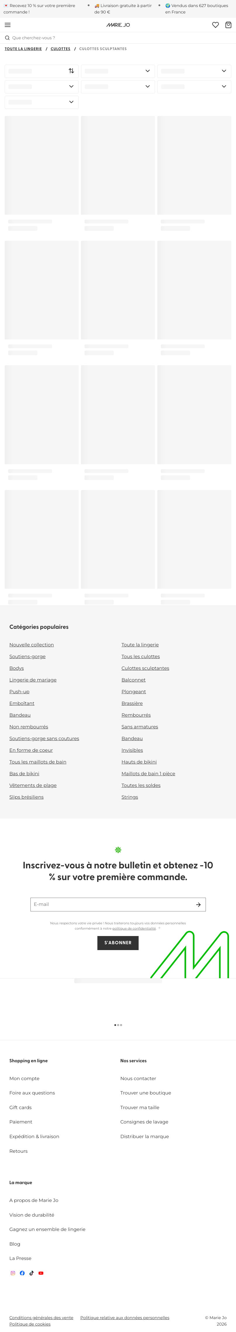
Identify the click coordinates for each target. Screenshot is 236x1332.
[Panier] (228, 24)
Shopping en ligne (28, 1061)
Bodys (16, 668)
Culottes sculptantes (145, 668)
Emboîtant (22, 703)
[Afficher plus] (159, 928)
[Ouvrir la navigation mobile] (7, 24)
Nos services (133, 1061)
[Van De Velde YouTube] (40, 1274)
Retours (18, 1151)
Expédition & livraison (34, 1137)
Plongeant (134, 692)
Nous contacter (138, 1079)
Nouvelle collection (31, 645)
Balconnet (134, 680)
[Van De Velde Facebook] (22, 1274)
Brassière (132, 703)
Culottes (60, 49)
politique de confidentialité (134, 928)
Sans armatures (140, 727)
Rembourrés (136, 715)
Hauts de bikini (139, 762)
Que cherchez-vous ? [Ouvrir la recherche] (30, 37)
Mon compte (24, 1079)
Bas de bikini (24, 774)
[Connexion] (215, 24)
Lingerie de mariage (32, 680)
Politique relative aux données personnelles (124, 1317)
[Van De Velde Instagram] (12, 1274)
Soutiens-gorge (27, 657)
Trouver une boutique (145, 1093)
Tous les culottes (141, 657)
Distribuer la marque (144, 1137)
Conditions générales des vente (41, 1317)
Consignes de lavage (144, 1122)
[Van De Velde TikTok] (31, 1274)
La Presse (20, 1258)
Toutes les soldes (141, 785)
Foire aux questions (32, 1093)
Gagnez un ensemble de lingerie (47, 1229)
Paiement (20, 1122)
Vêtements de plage (33, 785)
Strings (130, 797)
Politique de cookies (30, 1324)
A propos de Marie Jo (33, 1200)
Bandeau (20, 715)
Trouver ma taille (139, 1108)
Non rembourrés (28, 727)
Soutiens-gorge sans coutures (44, 739)
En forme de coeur (31, 750)
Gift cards (20, 1108)
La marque (20, 1183)
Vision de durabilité (31, 1215)
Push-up (19, 692)
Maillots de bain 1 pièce (148, 774)
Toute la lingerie (23, 49)
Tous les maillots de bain (37, 762)
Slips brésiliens (26, 797)
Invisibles (132, 750)
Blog (14, 1244)
